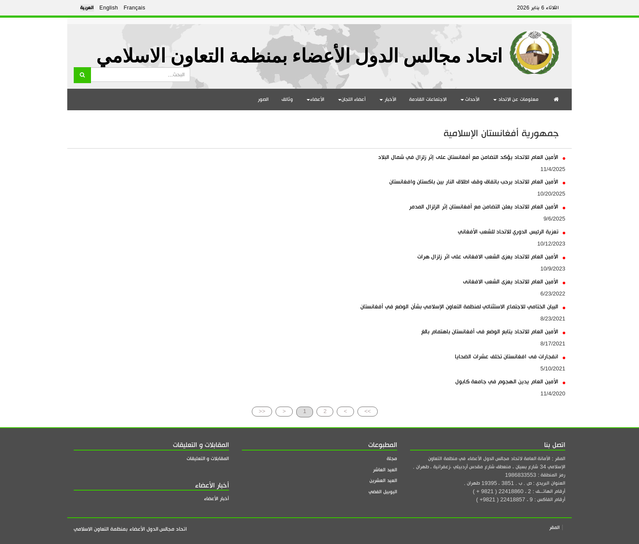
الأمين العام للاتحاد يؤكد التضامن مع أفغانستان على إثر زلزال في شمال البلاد (471, 157)
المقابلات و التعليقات (208, 458)
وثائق (287, 99)
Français (134, 8)
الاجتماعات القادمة (428, 99)
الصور (263, 99)
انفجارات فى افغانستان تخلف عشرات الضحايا (510, 356)
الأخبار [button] (387, 99)
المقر (554, 527)
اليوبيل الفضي (383, 491)
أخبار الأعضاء (216, 498)
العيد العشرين (383, 480)
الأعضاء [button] (315, 99)
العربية (87, 8)
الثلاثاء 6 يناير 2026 (538, 8)
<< (262, 411)
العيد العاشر (385, 469)
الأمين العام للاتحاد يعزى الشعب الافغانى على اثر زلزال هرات (491, 256)
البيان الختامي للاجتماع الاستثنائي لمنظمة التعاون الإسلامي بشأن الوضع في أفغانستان (462, 306)
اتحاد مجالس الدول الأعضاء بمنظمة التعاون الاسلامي (299, 56)
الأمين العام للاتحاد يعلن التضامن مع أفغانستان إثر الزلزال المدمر (487, 206)
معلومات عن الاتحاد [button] (516, 99)
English (109, 8)
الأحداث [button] (470, 99)
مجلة (392, 458)
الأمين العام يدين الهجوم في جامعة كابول (510, 381)
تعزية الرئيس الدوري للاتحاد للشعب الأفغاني (511, 231)
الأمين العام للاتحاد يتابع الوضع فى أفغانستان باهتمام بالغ (493, 331)
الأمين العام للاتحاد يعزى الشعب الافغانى (514, 281)
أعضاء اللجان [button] (352, 99)
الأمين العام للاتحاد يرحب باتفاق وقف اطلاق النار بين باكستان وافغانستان (477, 181)
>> (367, 411)
